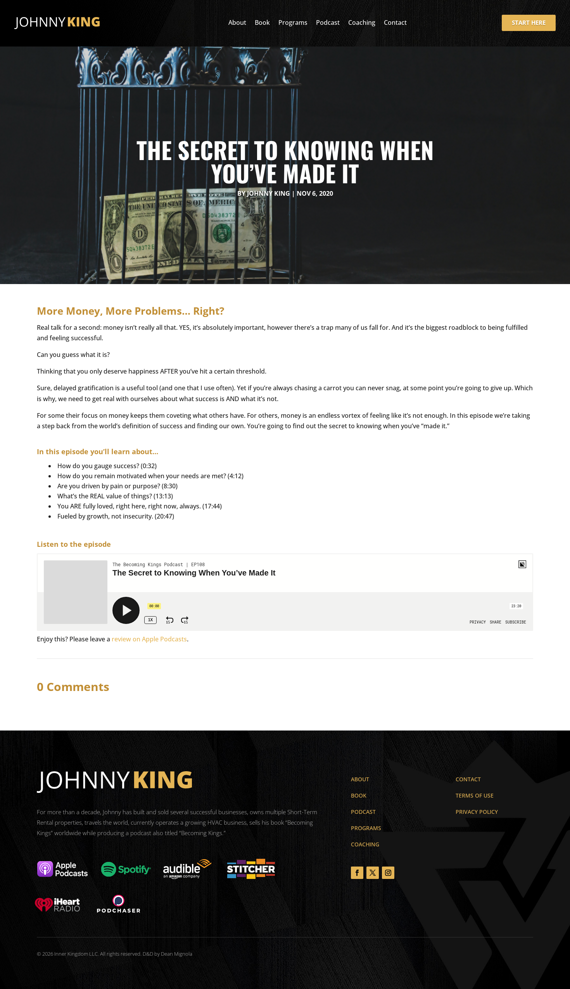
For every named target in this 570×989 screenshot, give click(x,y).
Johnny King (268, 193)
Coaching (361, 18)
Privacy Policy (477, 811)
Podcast (328, 18)
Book (262, 18)
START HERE (529, 17)
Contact (395, 18)
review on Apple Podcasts (149, 639)
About (237, 18)
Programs (292, 18)
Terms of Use (475, 795)
